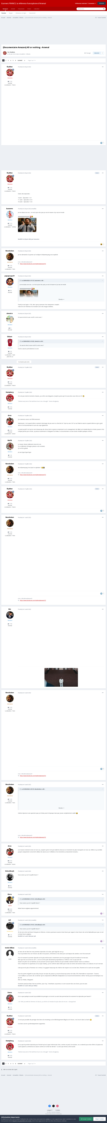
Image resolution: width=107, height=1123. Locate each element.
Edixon (9, 337)
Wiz (9, 609)
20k (10, 290)
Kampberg (10, 392)
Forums (4, 13)
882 (10, 886)
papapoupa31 (10, 276)
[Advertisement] (31, 32)
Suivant (20, 60)
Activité (13, 9)
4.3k (10, 351)
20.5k (10, 430)
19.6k (10, 407)
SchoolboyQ (9, 871)
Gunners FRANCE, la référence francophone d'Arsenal (23, 3)
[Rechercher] (85, 9)
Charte (29, 9)
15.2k (10, 81)
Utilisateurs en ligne (21, 13)
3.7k (10, 1007)
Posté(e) (24, 67)
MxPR (10, 440)
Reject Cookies (99, 1119)
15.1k (10, 223)
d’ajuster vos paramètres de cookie (21, 1121)
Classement (32, 13)
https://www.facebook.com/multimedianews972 (33, 264)
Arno (9, 415)
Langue (49, 1110)
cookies (48, 1119)
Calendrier (36, 9)
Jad (9, 920)
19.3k (10, 265)
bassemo (9, 209)
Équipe (11, 13)
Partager (87, 53)
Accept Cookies (86, 1119)
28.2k (10, 909)
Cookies (58, 1110)
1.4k (10, 455)
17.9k (10, 624)
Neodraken (9, 251)
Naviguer (5, 9)
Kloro (10, 894)
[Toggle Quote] (20, 280)
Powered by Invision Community (53, 1114)
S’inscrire (101, 3)
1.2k (10, 935)
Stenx (10, 992)
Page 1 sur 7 (31, 60)
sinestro (10, 313)
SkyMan (12, 52)
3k (10, 328)
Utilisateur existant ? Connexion (85, 3)
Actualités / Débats (24, 54)
